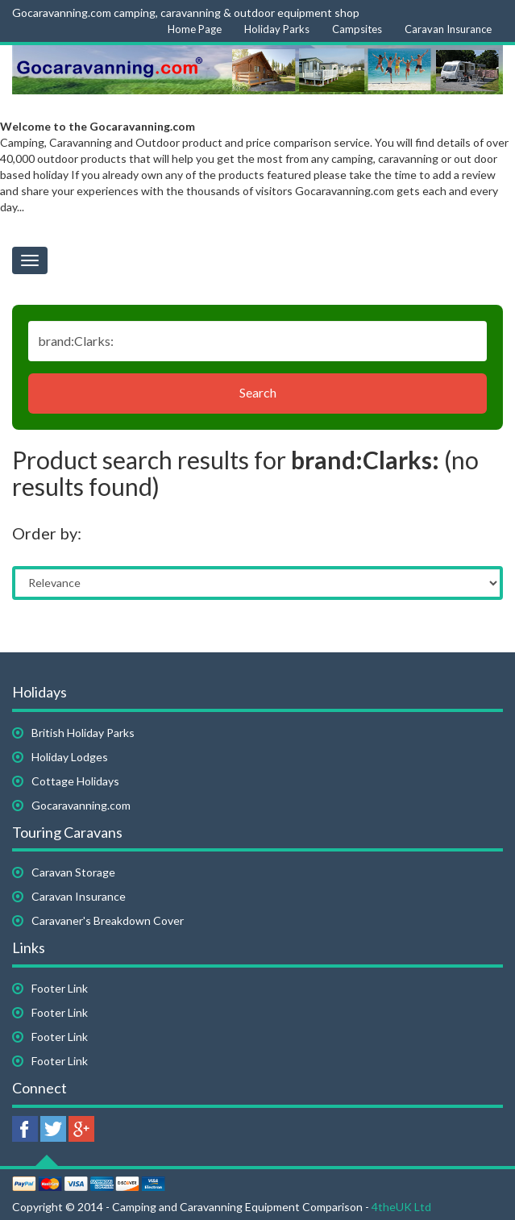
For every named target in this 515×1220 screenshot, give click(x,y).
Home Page (195, 29)
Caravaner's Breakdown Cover (107, 920)
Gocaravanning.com (81, 805)
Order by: (46, 533)
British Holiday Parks (83, 732)
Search (257, 392)
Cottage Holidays (75, 781)
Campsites (357, 29)
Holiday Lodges (69, 757)
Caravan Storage (73, 872)
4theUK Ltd (401, 1207)
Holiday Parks (276, 29)
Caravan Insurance (448, 29)
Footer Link (59, 988)
